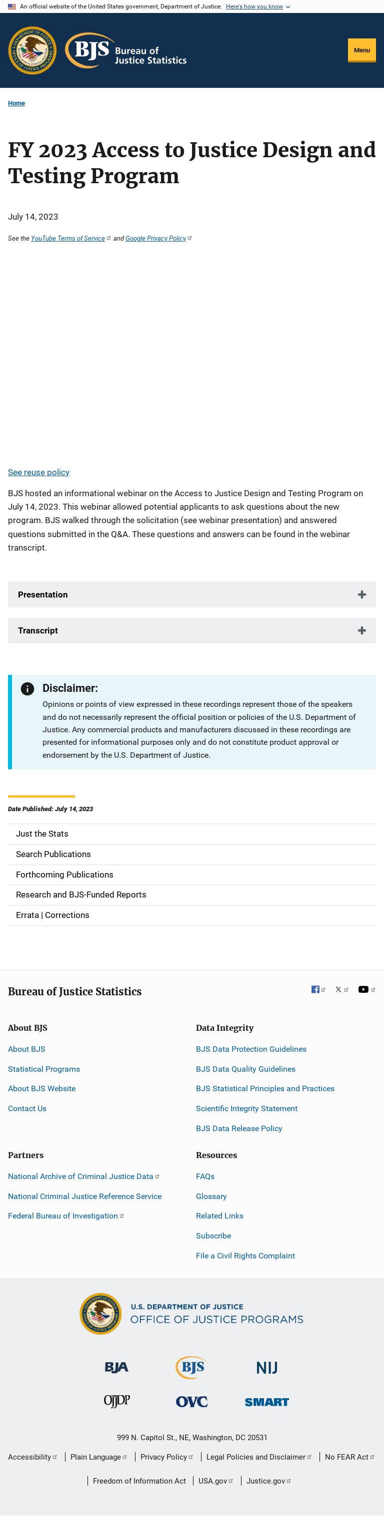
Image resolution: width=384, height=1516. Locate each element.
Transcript (38, 630)
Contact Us (27, 1108)
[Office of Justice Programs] (32, 50)
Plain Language (99, 1457)
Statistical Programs (44, 1069)
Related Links (220, 1215)
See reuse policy (39, 472)
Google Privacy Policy (159, 238)
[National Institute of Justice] (267, 1363)
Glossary (211, 1196)
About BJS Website (42, 1088)
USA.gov (216, 1481)
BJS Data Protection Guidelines (251, 1049)
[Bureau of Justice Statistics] (192, 1375)
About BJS (27, 1049)
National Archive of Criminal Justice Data (84, 1176)
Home (16, 103)
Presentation (43, 595)
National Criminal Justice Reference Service (85, 1196)
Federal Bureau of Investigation (66, 1215)
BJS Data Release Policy (239, 1128)
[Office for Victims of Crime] (192, 1401)
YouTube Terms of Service (71, 238)
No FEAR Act (350, 1457)
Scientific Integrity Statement (247, 1108)
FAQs (205, 1176)
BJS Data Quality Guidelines (246, 1069)
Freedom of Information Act (139, 1481)
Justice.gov (269, 1481)
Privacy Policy (167, 1457)
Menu (362, 50)
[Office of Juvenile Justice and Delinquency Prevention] (117, 1404)
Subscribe (213, 1235)
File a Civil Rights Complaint (245, 1255)
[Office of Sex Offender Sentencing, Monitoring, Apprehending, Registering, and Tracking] (267, 1399)
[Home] (125, 50)
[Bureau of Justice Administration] (116, 1363)
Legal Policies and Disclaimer (259, 1457)
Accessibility (33, 1457)
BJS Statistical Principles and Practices (265, 1088)
